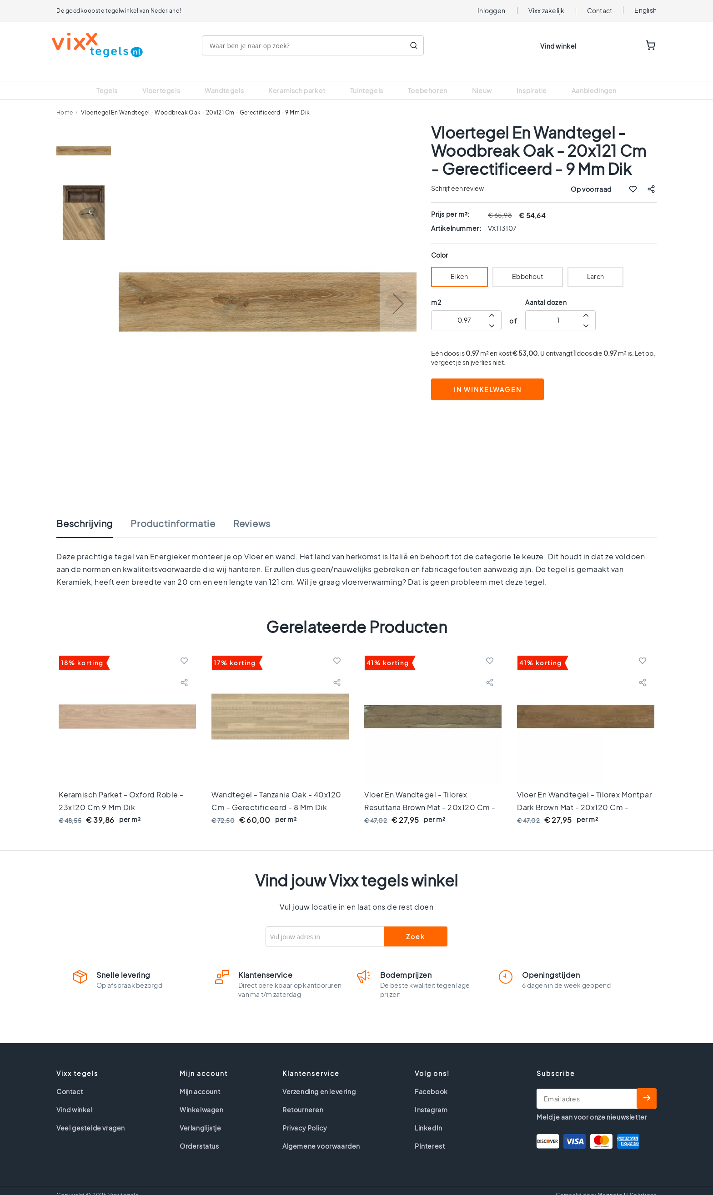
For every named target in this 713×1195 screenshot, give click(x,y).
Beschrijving (84, 512)
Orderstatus (199, 1134)
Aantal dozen (546, 291)
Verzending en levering (319, 1080)
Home (64, 101)
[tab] (93, 517)
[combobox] (317, 45)
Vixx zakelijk (546, 10)
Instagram (431, 1098)
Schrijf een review (457, 177)
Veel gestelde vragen (90, 1116)
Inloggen (491, 10)
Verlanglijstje (200, 1116)
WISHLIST (622, 46)
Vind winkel (558, 46)
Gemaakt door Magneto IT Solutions (606, 1183)
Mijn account (200, 1080)
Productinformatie (173, 512)
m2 (436, 291)
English (645, 10)
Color (439, 244)
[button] (398, 292)
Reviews (252, 512)
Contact (600, 10)
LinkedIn (428, 1116)
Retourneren (303, 1098)
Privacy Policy (304, 1116)
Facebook (431, 1080)
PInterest (430, 1134)
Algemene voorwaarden (321, 1134)
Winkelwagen (202, 1098)
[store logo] (101, 45)
